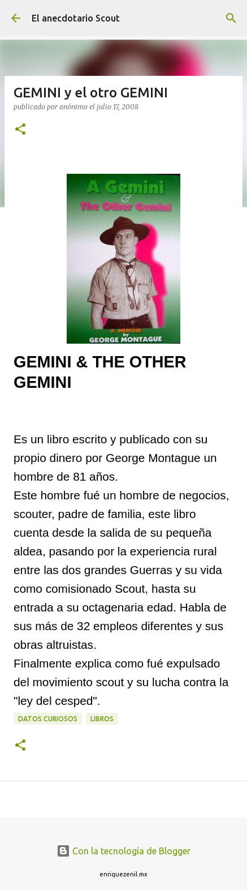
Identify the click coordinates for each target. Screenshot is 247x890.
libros (102, 718)
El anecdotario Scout (76, 18)
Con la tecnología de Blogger (123, 851)
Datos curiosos (47, 718)
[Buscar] (231, 18)
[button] (20, 130)
